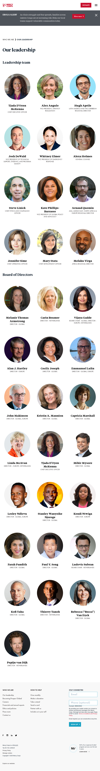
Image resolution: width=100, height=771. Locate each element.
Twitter (16, 735)
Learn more (83, 751)
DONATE (85, 5)
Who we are (8, 39)
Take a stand (35, 702)
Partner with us (35, 708)
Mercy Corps (8, 5)
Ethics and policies (9, 708)
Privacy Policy (7, 750)
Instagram (7, 735)
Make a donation (36, 698)
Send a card (34, 705)
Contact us (6, 715)
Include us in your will (38, 712)
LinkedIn (11, 735)
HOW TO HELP (36, 690)
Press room (7, 712)
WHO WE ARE (8, 690)
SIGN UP (74, 724)
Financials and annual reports (13, 705)
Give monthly (35, 695)
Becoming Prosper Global (12, 698)
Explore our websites (9, 763)
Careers (6, 702)
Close (96, 15)
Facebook (3, 735)
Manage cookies (7, 753)
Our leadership (8, 695)
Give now (78, 16)
